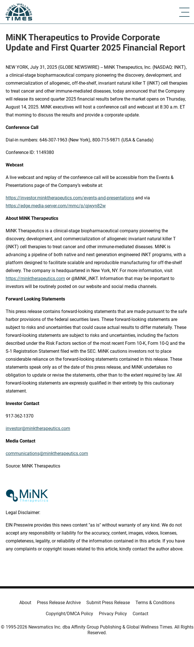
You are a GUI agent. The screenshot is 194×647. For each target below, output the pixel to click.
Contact (140, 613)
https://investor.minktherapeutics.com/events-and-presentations (70, 198)
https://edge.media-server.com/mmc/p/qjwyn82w (56, 205)
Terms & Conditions (155, 602)
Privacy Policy (113, 613)
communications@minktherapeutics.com (47, 453)
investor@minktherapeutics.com (38, 428)
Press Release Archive (59, 602)
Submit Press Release (108, 602)
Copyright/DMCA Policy (69, 613)
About (25, 602)
